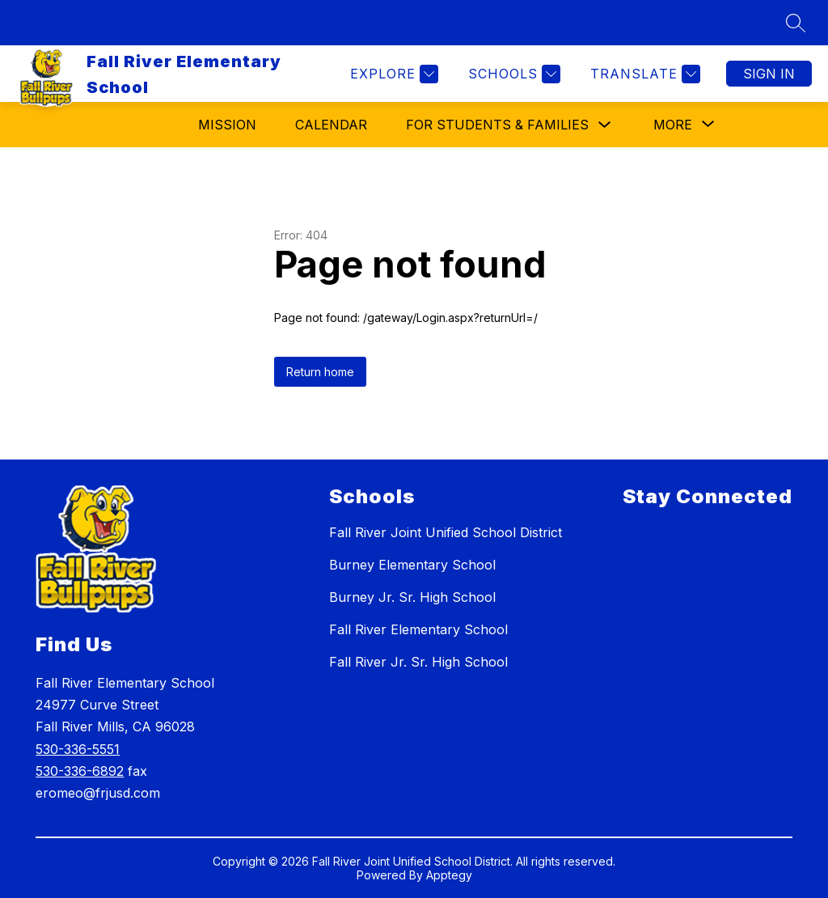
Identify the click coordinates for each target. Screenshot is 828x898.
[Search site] (795, 22)
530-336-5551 (78, 749)
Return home (320, 372)
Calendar (331, 124)
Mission (227, 124)
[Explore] (392, 74)
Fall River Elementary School (418, 629)
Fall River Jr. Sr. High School (418, 662)
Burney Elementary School (412, 565)
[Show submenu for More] (672, 124)
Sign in (769, 74)
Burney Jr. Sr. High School (412, 597)
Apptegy (449, 875)
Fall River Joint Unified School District (445, 532)
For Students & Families (497, 124)
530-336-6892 (80, 771)
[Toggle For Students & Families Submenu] (605, 125)
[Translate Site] (643, 74)
